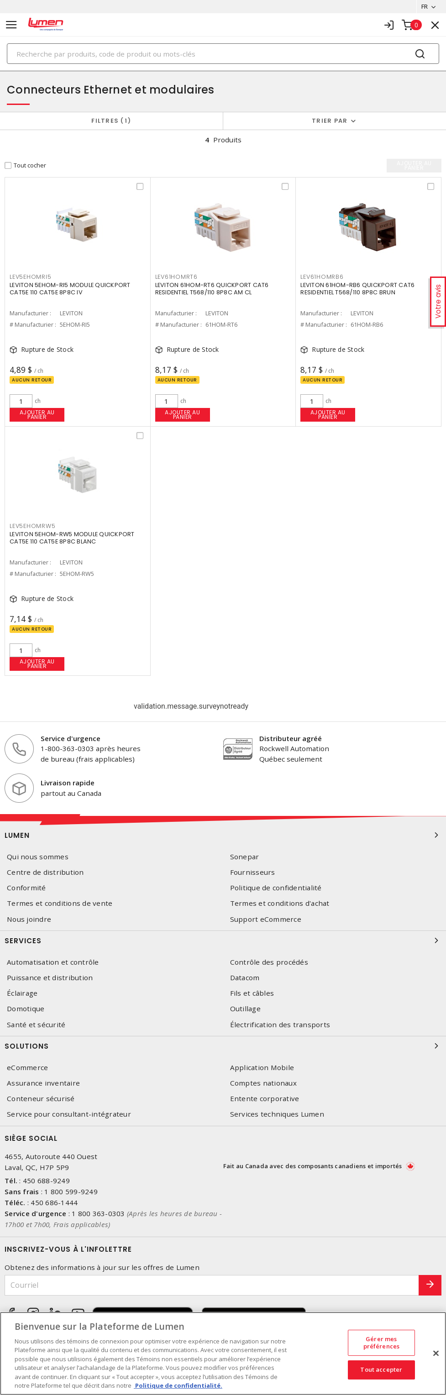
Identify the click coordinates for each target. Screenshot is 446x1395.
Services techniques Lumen (277, 1114)
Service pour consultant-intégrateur (69, 1114)
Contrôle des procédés (269, 962)
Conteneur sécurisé (41, 1098)
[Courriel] (212, 1285)
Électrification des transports (280, 1024)
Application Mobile (262, 1067)
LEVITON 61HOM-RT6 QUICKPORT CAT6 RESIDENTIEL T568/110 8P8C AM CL (212, 289)
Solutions (223, 1046)
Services (223, 940)
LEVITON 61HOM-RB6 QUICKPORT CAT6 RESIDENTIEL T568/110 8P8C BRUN (357, 289)
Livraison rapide (67, 782)
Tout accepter (381, 1369)
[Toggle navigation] (11, 25)
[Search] (223, 53)
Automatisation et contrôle (53, 962)
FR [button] (424, 6)
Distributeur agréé (290, 738)
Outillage (245, 1008)
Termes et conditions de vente (59, 903)
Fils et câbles (252, 993)
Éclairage (22, 993)
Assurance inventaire (43, 1083)
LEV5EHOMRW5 (32, 527)
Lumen (223, 835)
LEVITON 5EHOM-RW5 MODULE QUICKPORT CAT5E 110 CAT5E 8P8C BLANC (72, 538)
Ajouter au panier (37, 414)
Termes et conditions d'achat (280, 903)
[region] (223, 1353)
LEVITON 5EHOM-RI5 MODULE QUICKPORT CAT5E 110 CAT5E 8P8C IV (70, 289)
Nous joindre (29, 919)
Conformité (26, 887)
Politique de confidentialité (276, 887)
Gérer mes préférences (381, 1342)
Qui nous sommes (37, 856)
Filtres (111, 121)
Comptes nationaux (263, 1083)
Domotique (25, 1008)
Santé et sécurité (36, 1024)
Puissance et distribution (50, 977)
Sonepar (244, 856)
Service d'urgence (70, 738)
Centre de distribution (45, 872)
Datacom (245, 977)
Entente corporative (264, 1098)
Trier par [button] (329, 121)
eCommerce (27, 1067)
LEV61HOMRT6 (176, 278)
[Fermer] (436, 1353)
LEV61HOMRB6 (321, 278)
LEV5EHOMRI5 (30, 278)
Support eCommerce (265, 919)
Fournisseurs (252, 872)
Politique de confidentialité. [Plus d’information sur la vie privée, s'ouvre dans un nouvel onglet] (178, 1385)
